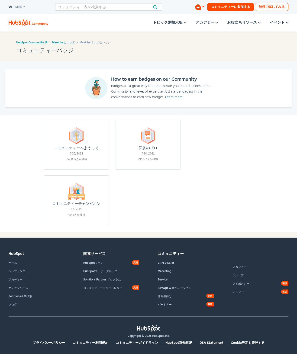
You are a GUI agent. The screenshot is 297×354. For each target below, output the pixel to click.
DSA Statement (211, 343)
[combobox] (108, 7)
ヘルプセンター (18, 271)
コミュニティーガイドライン (137, 343)
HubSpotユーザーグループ (100, 271)
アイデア (238, 292)
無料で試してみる (272, 7)
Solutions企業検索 (20, 296)
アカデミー (16, 279)
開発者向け (165, 296)
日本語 (16, 7)
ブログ (13, 304)
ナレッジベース (18, 288)
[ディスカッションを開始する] (199, 7)
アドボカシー (240, 283)
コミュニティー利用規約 (90, 343)
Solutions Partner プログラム (102, 279)
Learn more (174, 97)
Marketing (164, 271)
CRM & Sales (166, 262)
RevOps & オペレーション (174, 288)
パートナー (165, 304)
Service (163, 279)
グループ (238, 275)
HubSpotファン (93, 262)
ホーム (13, 262)
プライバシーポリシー (49, 343)
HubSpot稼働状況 (178, 343)
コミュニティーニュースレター (102, 288)
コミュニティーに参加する (230, 7)
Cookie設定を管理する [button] (248, 343)
